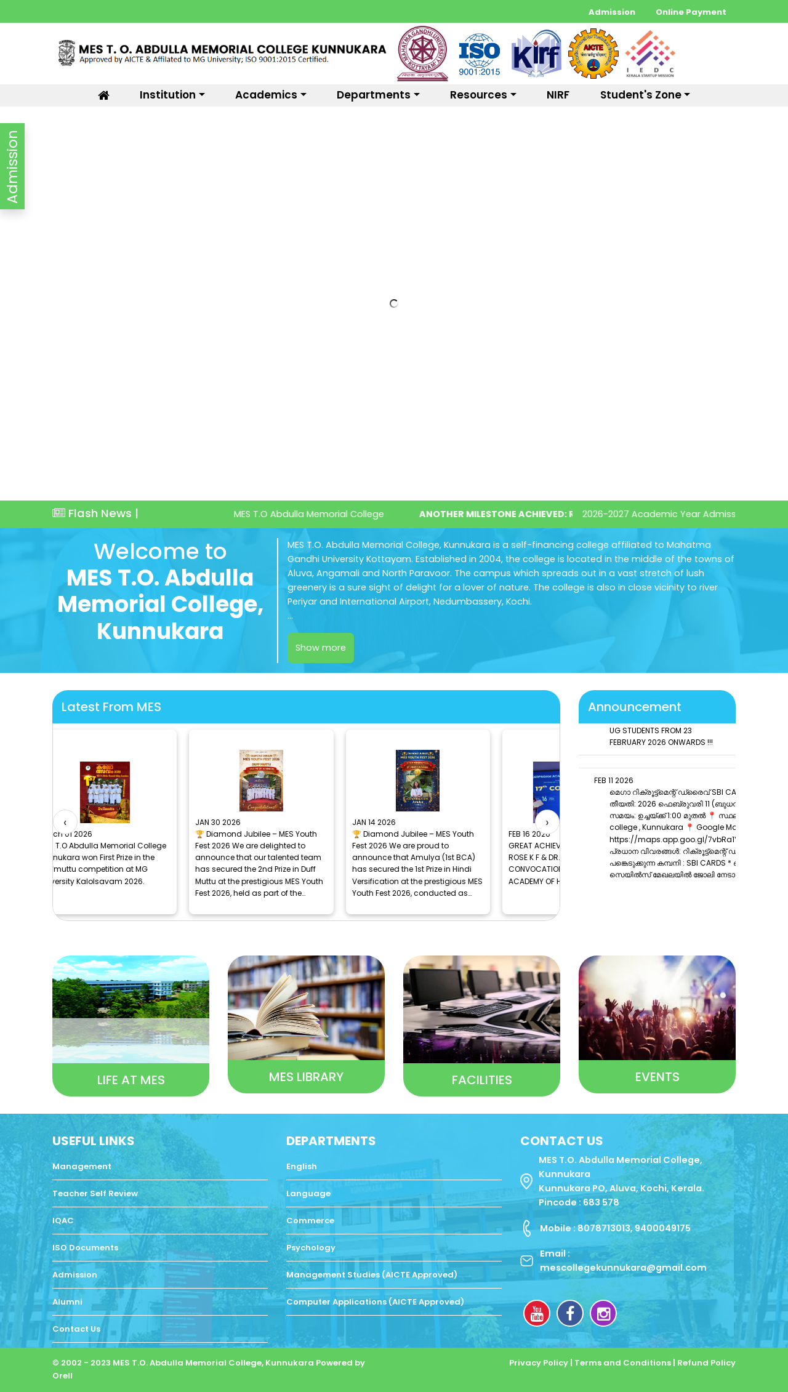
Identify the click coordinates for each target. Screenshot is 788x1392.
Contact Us (76, 1329)
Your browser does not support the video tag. (394, 304)
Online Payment (691, 12)
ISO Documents (85, 1247)
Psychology (311, 1247)
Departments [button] (374, 94)
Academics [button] (266, 94)
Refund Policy (706, 1363)
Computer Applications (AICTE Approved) (375, 1302)
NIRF (558, 94)
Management (81, 1166)
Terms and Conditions (623, 1363)
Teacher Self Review (95, 1193)
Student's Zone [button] (640, 94)
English (301, 1166)
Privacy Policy (539, 1363)
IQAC (63, 1220)
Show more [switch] (321, 648)
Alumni (67, 1302)
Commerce (310, 1220)
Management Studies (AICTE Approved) (371, 1275)
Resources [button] (478, 94)
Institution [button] (168, 94)
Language (308, 1193)
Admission (613, 12)
